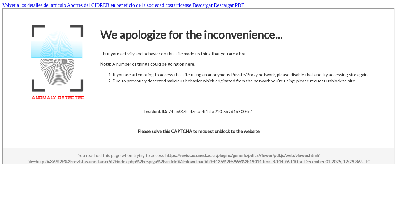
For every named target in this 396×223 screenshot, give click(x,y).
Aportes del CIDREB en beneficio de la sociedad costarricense (130, 5)
